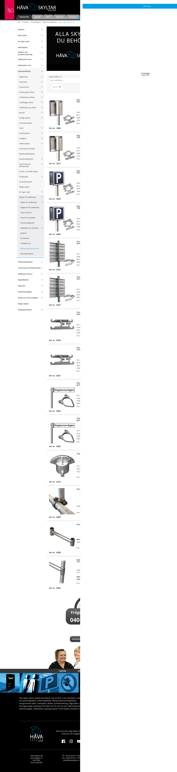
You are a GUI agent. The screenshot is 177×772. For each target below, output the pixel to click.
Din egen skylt (23, 41)
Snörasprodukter (25, 123)
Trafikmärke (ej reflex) (27, 107)
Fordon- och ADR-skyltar (28, 171)
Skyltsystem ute (24, 65)
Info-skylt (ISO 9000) (27, 149)
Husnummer (24, 87)
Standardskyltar (35, 22)
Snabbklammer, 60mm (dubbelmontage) (87, 313)
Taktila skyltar (24, 143)
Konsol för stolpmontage (88, 524)
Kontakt (59, 17)
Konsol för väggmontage (144, 489)
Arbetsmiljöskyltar (26, 159)
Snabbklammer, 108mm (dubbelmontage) (88, 348)
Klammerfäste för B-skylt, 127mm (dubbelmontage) (145, 207)
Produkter (24, 17)
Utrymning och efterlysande (25, 165)
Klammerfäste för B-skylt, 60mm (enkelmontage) (88, 101)
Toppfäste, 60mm (85, 453)
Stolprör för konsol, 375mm (142, 525)
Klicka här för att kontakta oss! (88, 639)
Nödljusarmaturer (25, 274)
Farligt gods (23, 176)
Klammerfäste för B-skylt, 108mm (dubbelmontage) (88, 207)
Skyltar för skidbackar (49, 22)
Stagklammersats (141, 453)
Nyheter (21, 29)
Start (19, 22)
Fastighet (22, 138)
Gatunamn (23, 82)
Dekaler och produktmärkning (25, 53)
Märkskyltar (23, 47)
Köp (97, 128)
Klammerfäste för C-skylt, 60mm (145, 419)
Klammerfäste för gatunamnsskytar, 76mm (145, 384)
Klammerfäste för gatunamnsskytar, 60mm (88, 384)
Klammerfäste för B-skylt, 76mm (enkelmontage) (145, 101)
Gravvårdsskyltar (25, 182)
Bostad (22, 113)
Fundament (24, 238)
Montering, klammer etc (29, 248)
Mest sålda (22, 35)
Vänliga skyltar (24, 118)
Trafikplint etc (25, 243)
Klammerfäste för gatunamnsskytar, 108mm (89, 419)
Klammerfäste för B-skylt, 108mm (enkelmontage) (88, 136)
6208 (138, 537)
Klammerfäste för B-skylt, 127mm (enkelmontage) (145, 136)
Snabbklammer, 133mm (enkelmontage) (144, 278)
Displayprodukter (25, 310)
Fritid (21, 128)
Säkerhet (21, 286)
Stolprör (23, 233)
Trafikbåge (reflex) (26, 102)
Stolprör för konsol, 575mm (85, 560)
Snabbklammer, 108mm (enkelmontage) (88, 278)
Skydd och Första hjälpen (28, 298)
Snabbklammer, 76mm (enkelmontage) (143, 242)
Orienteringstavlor (27, 223)
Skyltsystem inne (25, 59)
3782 (154, 534)
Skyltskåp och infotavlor (29, 228)
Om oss (37, 17)
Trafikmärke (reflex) (26, 97)
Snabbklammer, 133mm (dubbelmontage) (144, 348)
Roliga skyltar (24, 187)
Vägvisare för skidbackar (29, 207)
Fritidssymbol (24, 133)
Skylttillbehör (23, 280)
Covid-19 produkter (27, 218)
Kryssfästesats (83, 489)
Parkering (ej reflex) (26, 92)
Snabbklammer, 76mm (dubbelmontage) (143, 313)
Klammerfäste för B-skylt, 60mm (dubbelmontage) (88, 171)
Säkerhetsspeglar (25, 292)
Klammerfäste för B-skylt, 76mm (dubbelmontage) (145, 171)
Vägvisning (23, 77)
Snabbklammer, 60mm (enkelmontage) (87, 242)
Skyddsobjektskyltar (27, 154)
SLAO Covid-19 (26, 212)
